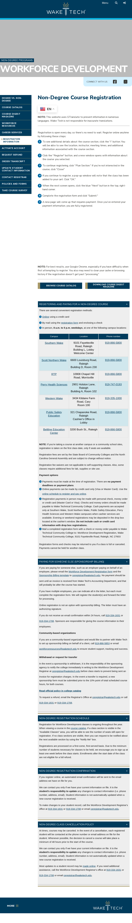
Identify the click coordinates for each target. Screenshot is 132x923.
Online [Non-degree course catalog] (45, 316)
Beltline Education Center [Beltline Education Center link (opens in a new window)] (54, 431)
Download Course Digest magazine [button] (108, 286)
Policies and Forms (14, 184)
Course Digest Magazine (11, 115)
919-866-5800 (113, 342)
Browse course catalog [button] (61, 286)
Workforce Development (63, 69)
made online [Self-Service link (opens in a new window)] (89, 866)
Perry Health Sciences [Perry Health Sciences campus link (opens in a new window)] (54, 384)
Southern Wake (54, 342)
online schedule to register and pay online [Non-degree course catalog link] (64, 493)
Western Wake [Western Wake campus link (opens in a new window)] (54, 398)
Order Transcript (13, 161)
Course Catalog (12, 107)
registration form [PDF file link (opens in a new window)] (69, 322)
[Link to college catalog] (60, 690)
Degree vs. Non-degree (12, 99)
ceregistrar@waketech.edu (86, 575)
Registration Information (11, 140)
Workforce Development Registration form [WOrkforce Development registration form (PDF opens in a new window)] (90, 571)
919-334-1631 (113, 615)
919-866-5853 (102, 643)
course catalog (78, 728)
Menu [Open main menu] (105, 3)
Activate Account (13, 148)
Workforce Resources (9, 124)
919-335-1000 (113, 398)
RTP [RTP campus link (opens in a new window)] (54, 374)
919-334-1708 (46, 621)
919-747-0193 (113, 384)
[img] (114, 81)
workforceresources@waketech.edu (58, 648)
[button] (83, 304)
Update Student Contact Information (16, 169)
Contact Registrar (14, 177)
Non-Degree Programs (17, 60)
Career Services (12, 132)
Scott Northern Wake (54, 360)
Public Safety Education (54, 414)
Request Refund (12, 154)
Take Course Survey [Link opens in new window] (14, 190)
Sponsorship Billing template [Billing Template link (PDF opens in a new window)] (54, 575)
